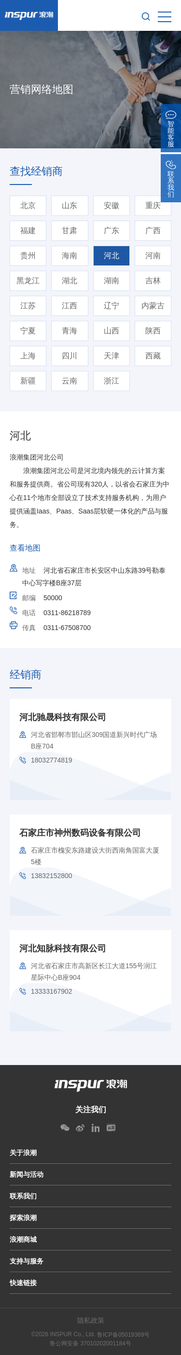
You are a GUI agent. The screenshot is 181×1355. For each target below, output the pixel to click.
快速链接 (23, 1283)
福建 (28, 230)
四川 (69, 356)
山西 (111, 331)
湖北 (69, 280)
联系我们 (23, 1196)
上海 (28, 356)
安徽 (111, 205)
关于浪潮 (23, 1153)
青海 (69, 331)
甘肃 (69, 230)
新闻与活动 (26, 1174)
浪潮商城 (23, 1239)
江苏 (28, 306)
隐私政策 (90, 1320)
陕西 (153, 331)
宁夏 (28, 331)
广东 (111, 230)
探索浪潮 (23, 1218)
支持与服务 (26, 1261)
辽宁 (111, 306)
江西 (69, 306)
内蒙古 (153, 306)
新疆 (28, 381)
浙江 (111, 381)
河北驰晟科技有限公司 (62, 717)
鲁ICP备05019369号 (123, 1334)
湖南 (111, 280)
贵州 (28, 255)
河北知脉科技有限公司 (62, 948)
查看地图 (25, 548)
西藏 (153, 356)
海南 (69, 255)
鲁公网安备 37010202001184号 (90, 1343)
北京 (28, 205)
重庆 (153, 205)
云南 (69, 381)
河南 (153, 255)
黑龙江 (28, 280)
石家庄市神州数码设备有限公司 (80, 833)
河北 (111, 255)
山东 (69, 205)
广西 (153, 230)
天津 (111, 356)
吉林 (153, 280)
